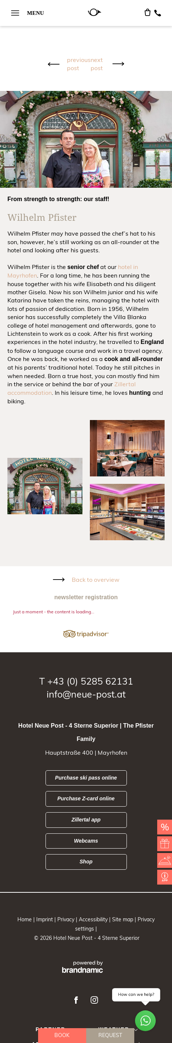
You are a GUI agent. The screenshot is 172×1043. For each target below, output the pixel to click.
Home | (26, 919)
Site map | (125, 919)
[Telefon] (157, 13)
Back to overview (95, 579)
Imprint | (46, 919)
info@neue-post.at (86, 694)
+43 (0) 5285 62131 (90, 681)
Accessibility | (95, 919)
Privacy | (68, 919)
